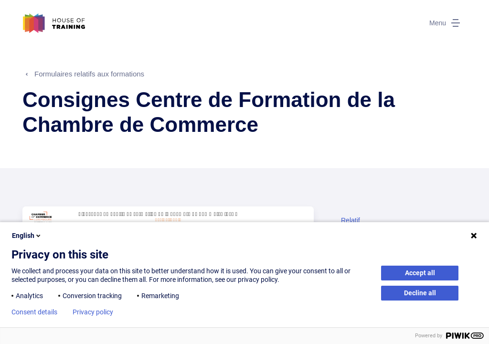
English (27, 235)
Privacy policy (93, 312)
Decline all (420, 293)
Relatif (350, 220)
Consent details (34, 312)
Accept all (420, 273)
